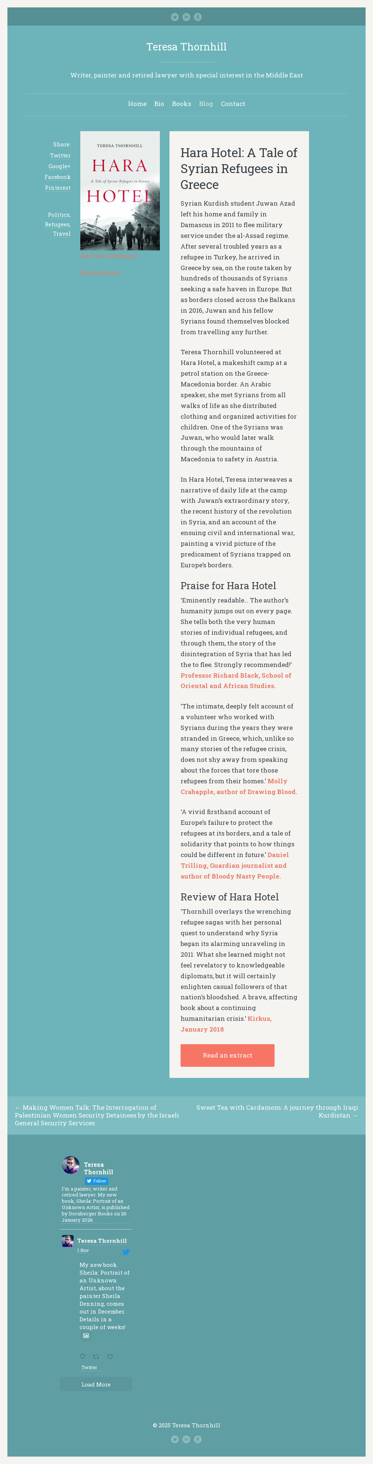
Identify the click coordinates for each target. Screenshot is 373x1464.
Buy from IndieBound (108, 255)
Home (137, 103)
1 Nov (83, 1250)
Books (181, 103)
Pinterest (58, 187)
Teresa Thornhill (186, 46)
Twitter (60, 155)
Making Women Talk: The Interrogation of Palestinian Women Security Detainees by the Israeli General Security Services (97, 1115)
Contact (233, 103)
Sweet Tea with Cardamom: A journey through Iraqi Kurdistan (277, 1111)
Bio (159, 103)
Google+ (59, 166)
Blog (206, 103)
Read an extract (227, 1055)
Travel (62, 233)
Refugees (57, 224)
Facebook (57, 176)
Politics (59, 214)
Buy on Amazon (100, 272)
